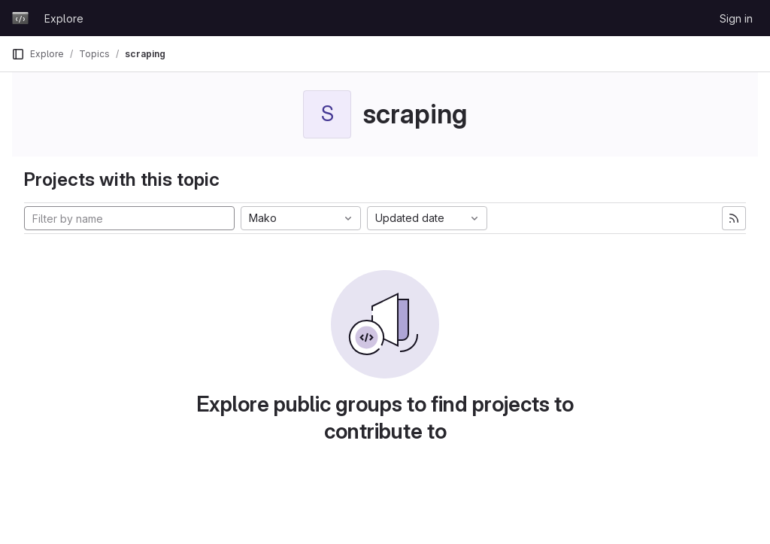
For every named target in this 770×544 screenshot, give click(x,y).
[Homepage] (20, 18)
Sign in (736, 18)
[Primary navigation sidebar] (18, 54)
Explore (63, 18)
